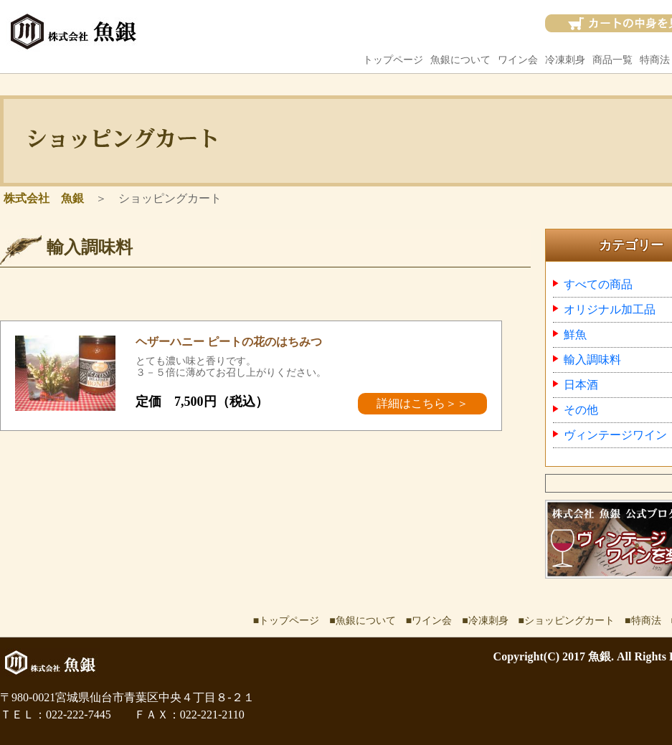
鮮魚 (575, 334)
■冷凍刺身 (485, 620)
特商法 (655, 59)
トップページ (393, 59)
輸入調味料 (592, 359)
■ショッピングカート (567, 620)
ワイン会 (518, 59)
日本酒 (581, 385)
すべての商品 (598, 284)
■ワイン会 (429, 620)
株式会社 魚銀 (44, 198)
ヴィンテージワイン (615, 435)
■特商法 (643, 620)
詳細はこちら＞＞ (422, 403)
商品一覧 (612, 59)
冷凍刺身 (565, 59)
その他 (581, 410)
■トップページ (286, 620)
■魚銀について (362, 620)
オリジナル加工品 (610, 309)
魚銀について (460, 59)
